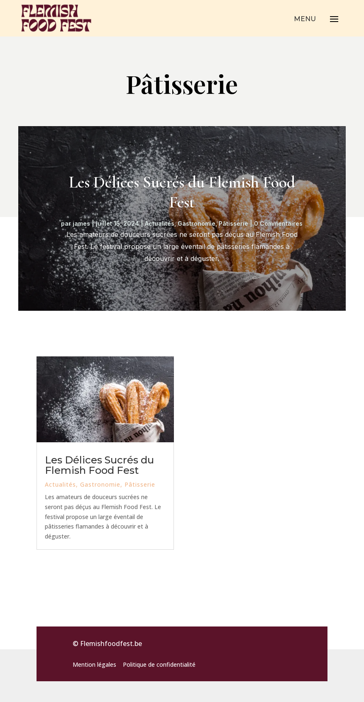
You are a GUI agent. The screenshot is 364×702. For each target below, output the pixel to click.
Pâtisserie (233, 223)
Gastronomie (196, 223)
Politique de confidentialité (159, 664)
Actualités (159, 223)
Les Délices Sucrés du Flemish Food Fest (182, 192)
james (81, 223)
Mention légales (94, 664)
